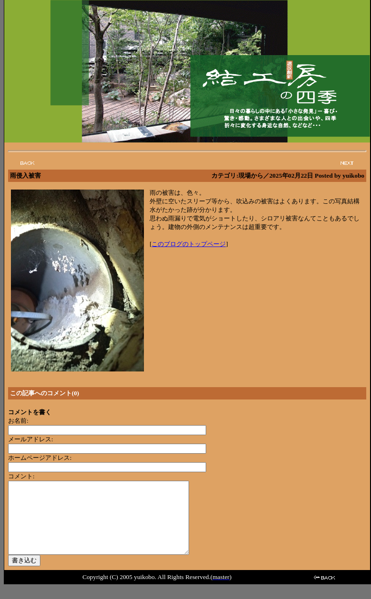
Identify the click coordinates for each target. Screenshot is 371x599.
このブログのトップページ (189, 243)
